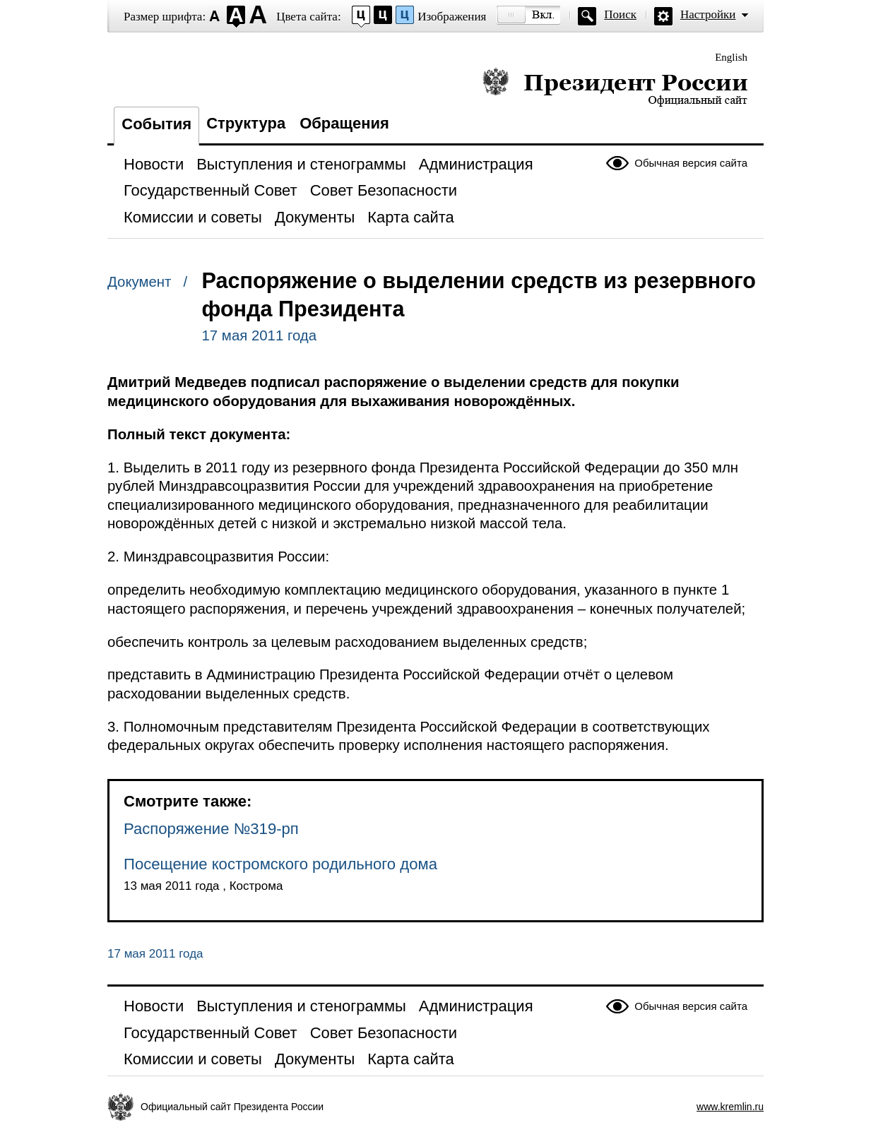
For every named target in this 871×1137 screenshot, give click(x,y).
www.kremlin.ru (730, 1106)
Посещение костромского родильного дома (280, 864)
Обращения (344, 123)
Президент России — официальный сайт (614, 86)
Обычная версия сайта (690, 163)
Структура (245, 123)
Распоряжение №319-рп (211, 829)
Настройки (707, 14)
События (156, 124)
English (731, 57)
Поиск (620, 14)
